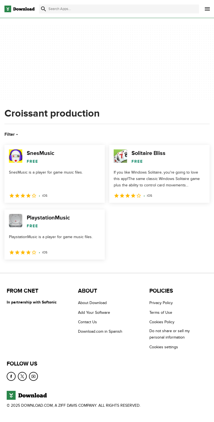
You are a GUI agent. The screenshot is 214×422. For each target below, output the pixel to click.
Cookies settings (163, 347)
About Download (92, 302)
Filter (11, 134)
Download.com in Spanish (100, 331)
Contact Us (87, 322)
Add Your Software (94, 312)
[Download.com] (19, 9)
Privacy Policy (161, 302)
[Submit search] (43, 8)
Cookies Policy (161, 322)
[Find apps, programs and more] (119, 8)
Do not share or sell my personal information (169, 334)
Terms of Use (160, 312)
